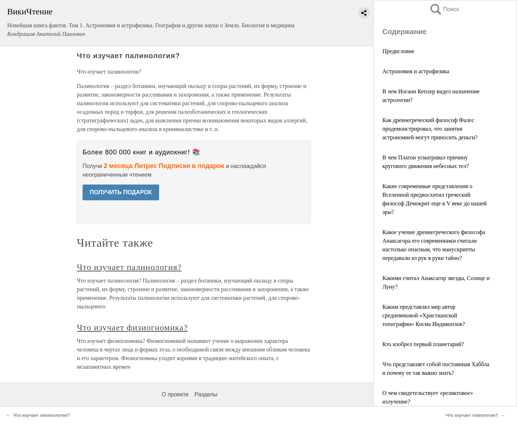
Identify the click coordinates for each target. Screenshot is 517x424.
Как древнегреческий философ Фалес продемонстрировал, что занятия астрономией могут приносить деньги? (430, 128)
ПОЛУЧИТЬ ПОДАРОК (121, 192)
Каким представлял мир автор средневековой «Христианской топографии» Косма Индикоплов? (423, 315)
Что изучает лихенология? (41, 415)
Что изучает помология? (472, 415)
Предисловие (398, 51)
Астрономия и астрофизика (415, 71)
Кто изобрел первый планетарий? (423, 344)
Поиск (444, 9)
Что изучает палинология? (129, 267)
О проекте (175, 394)
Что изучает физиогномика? (132, 327)
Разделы (205, 394)
